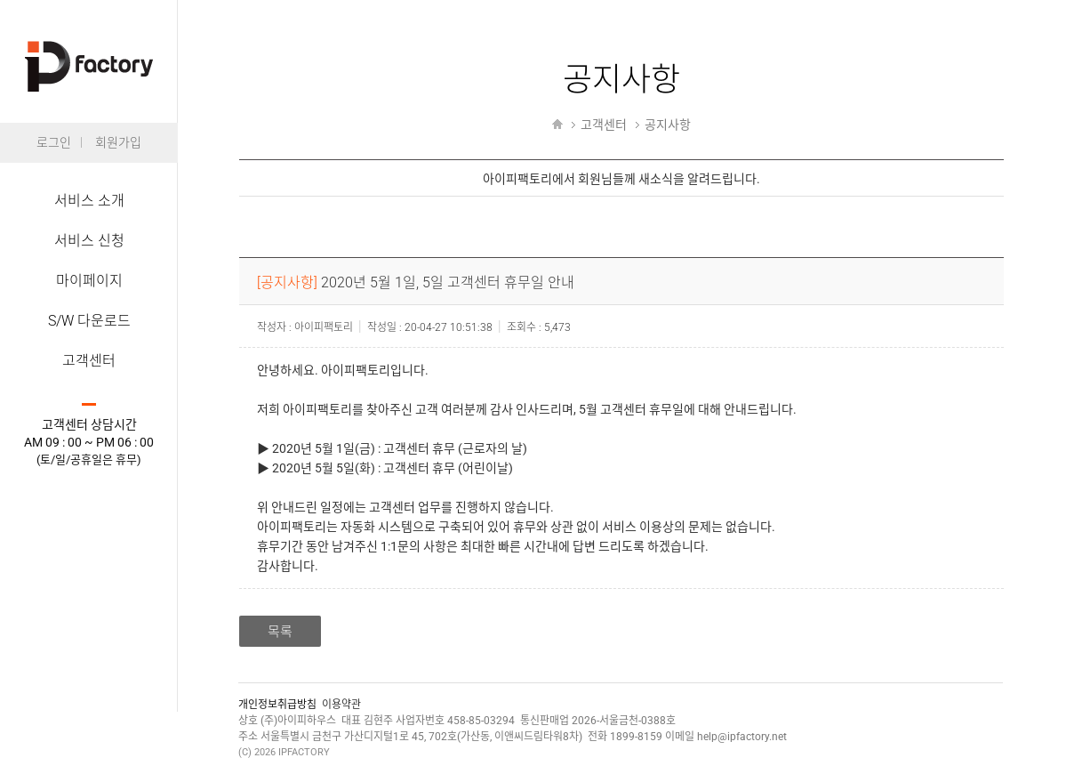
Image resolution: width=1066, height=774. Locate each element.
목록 (280, 632)
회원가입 (118, 142)
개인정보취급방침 (277, 704)
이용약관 (341, 704)
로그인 (53, 142)
